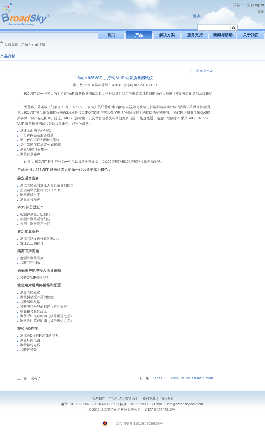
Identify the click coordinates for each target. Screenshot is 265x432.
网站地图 (166, 399)
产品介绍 (115, 399)
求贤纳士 (131, 399)
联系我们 (98, 399)
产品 (24, 44)
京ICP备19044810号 (160, 410)
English (258, 5)
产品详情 (38, 44)
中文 (246, 5)
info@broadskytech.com (185, 404)
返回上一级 (204, 70)
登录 (260, 12)
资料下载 (148, 399)
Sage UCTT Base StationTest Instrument (182, 378)
